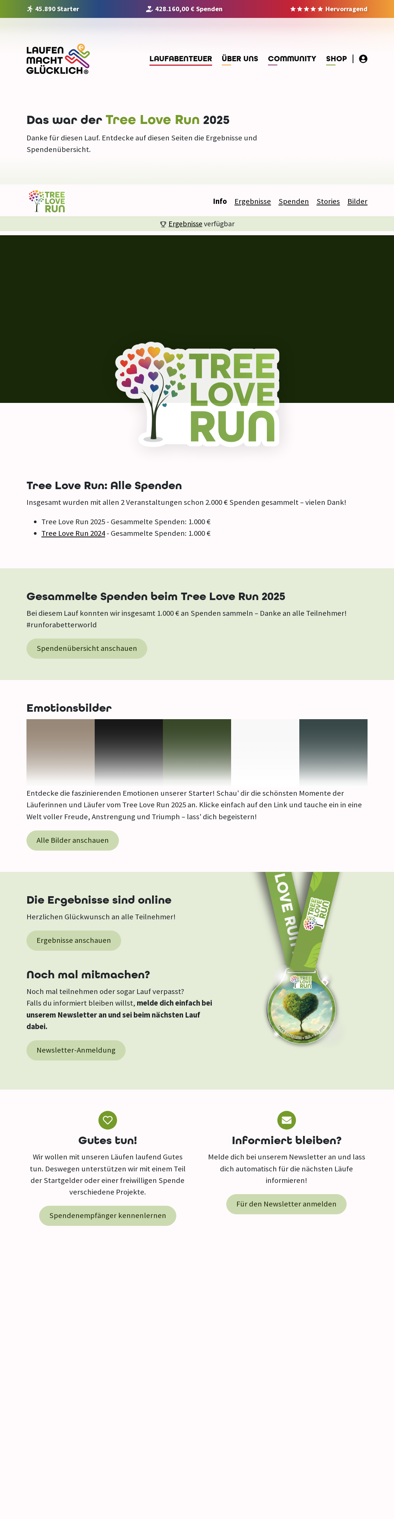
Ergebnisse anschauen (74, 940)
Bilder (357, 201)
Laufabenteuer (180, 58)
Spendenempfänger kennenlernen (107, 1215)
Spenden (293, 201)
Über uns (240, 58)
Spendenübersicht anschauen (87, 648)
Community (292, 58)
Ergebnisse (252, 201)
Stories (328, 201)
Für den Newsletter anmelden (286, 1204)
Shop (336, 58)
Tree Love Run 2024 (73, 533)
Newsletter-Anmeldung (76, 1050)
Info (220, 201)
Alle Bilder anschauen (73, 840)
